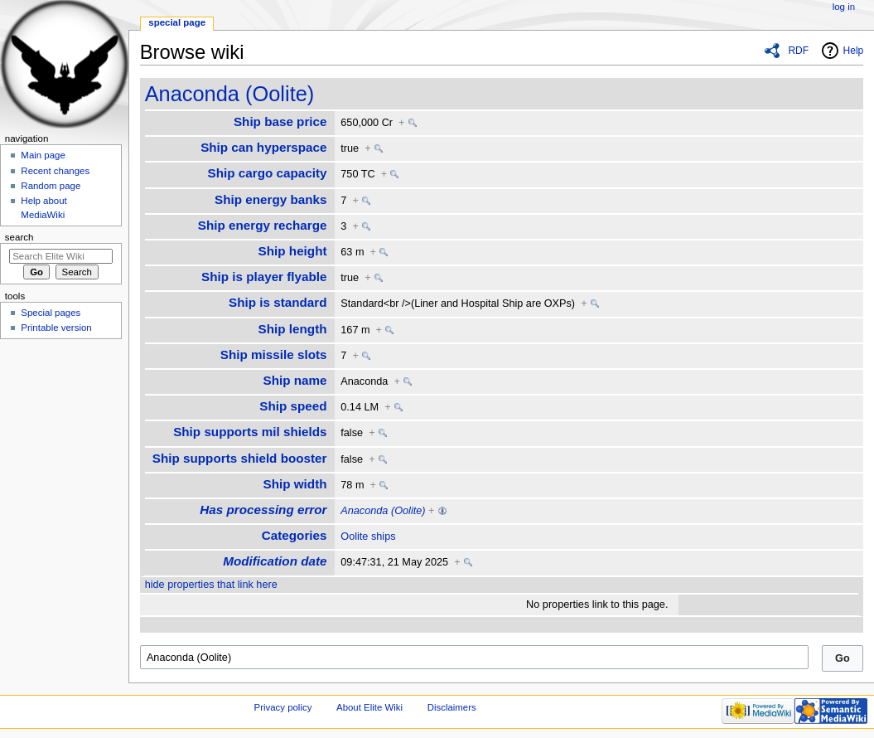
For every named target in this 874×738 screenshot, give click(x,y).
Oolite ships (367, 536)
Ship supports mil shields (249, 432)
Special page (176, 22)
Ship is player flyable (264, 276)
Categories (294, 535)
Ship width (295, 484)
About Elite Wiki (369, 707)
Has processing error (263, 510)
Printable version (56, 328)
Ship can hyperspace (263, 147)
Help (853, 50)
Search (19, 237)
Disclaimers (451, 707)
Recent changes (55, 171)
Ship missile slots (273, 354)
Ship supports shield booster (239, 458)
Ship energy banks (270, 199)
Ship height (292, 251)
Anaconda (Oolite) (230, 93)
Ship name (294, 380)
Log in (844, 7)
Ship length (292, 329)
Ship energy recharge (262, 225)
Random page (50, 186)
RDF (798, 50)
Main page (43, 155)
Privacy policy (283, 707)
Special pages (50, 313)
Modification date (274, 561)
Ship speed (292, 406)
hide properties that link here (211, 584)
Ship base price (280, 121)
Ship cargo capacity (267, 173)
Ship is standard (278, 302)
